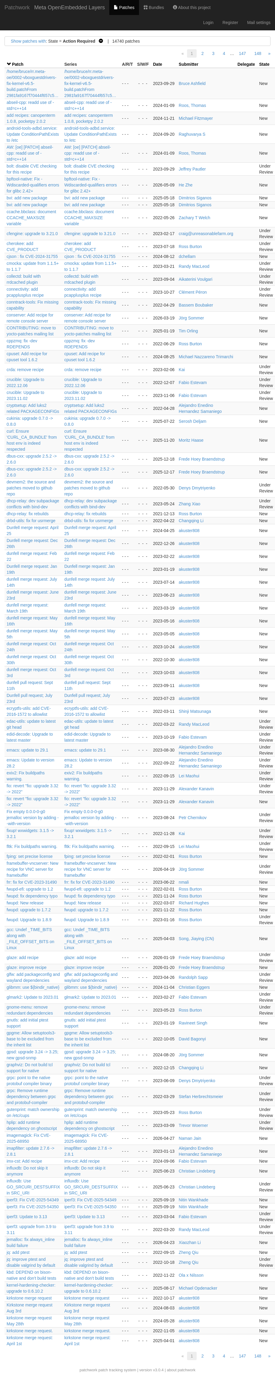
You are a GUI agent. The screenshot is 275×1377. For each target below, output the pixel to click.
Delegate (246, 64)
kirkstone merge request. (30, 1330)
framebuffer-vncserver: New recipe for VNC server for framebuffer (32, 869)
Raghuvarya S (192, 134)
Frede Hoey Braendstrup (202, 459)
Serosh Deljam (192, 421)
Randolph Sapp (193, 977)
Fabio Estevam (193, 382)
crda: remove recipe (25, 369)
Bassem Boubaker (196, 305)
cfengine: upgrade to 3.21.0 (32, 233)
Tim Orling (188, 330)
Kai (182, 369)
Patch (17, 64)
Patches (124, 7)
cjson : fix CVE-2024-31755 (32, 256)
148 (257, 53)
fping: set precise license (30, 856)
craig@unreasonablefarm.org (206, 233)
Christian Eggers (194, 987)
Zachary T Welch (194, 217)
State (264, 64)
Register (230, 22)
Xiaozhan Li (190, 1242)
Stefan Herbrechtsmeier (201, 1096)
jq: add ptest (18, 1252)
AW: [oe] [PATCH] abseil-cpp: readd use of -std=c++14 (30, 153)
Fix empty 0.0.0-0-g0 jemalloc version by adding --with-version (33, 817)
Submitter (188, 64)
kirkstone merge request (29, 1298)
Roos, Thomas (192, 105)
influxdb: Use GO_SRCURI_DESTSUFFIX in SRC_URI (33, 1187)
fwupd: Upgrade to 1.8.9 (29, 919)
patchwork (88, 1370)
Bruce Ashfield (192, 83)
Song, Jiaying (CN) (196, 938)
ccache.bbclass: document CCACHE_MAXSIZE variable (31, 217)
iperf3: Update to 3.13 (27, 1216)
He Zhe (185, 185)
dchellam (187, 256)
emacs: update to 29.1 (27, 750)
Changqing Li (191, 520)
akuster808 (189, 530)
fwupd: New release (25, 902)
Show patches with (28, 41)
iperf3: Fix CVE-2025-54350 (33, 1206)
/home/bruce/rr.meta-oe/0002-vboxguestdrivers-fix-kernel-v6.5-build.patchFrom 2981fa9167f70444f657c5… (33, 83)
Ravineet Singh (193, 1023)
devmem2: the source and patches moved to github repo (31, 488)
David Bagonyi (192, 1039)
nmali (184, 882)
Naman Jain (190, 1138)
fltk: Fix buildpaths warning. (32, 846)
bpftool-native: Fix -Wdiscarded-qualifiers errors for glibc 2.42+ (33, 185)
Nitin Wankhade (193, 1199)
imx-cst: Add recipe (24, 1161)
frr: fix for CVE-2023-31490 (32, 882)
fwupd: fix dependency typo (32, 896)
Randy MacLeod (194, 266)
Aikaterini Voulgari (195, 279)
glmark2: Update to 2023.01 (33, 997)
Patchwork (17, 8)
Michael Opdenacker (198, 1288)
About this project (191, 7)
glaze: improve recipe (27, 967)
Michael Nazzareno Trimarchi (206, 356)
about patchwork (181, 1370)
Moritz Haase (191, 440)
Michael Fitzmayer (196, 118)
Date (157, 64)
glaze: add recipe (23, 957)
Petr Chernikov (193, 817)
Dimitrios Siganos (195, 197)
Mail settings (258, 22)
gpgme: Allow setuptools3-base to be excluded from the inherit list (31, 1038)
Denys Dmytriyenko (197, 488)
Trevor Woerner (193, 1125)
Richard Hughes (194, 902)
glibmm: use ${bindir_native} (33, 987)
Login (208, 22)
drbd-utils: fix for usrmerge (31, 520)
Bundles (154, 7)
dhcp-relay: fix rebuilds (28, 513)
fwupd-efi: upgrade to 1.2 (30, 889)
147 (242, 53)
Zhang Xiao (189, 503)
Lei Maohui (189, 775)
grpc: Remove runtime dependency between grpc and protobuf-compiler (31, 1096)
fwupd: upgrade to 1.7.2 (29, 909)
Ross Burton (190, 246)
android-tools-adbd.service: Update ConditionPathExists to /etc (33, 134)
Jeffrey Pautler (192, 169)
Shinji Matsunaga (195, 711)
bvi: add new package (27, 197)
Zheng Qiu (188, 1252)
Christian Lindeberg (197, 1171)
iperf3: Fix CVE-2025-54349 (33, 1199)
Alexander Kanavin (196, 788)
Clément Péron (193, 292)
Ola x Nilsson (191, 1275)
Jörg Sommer (191, 318)
